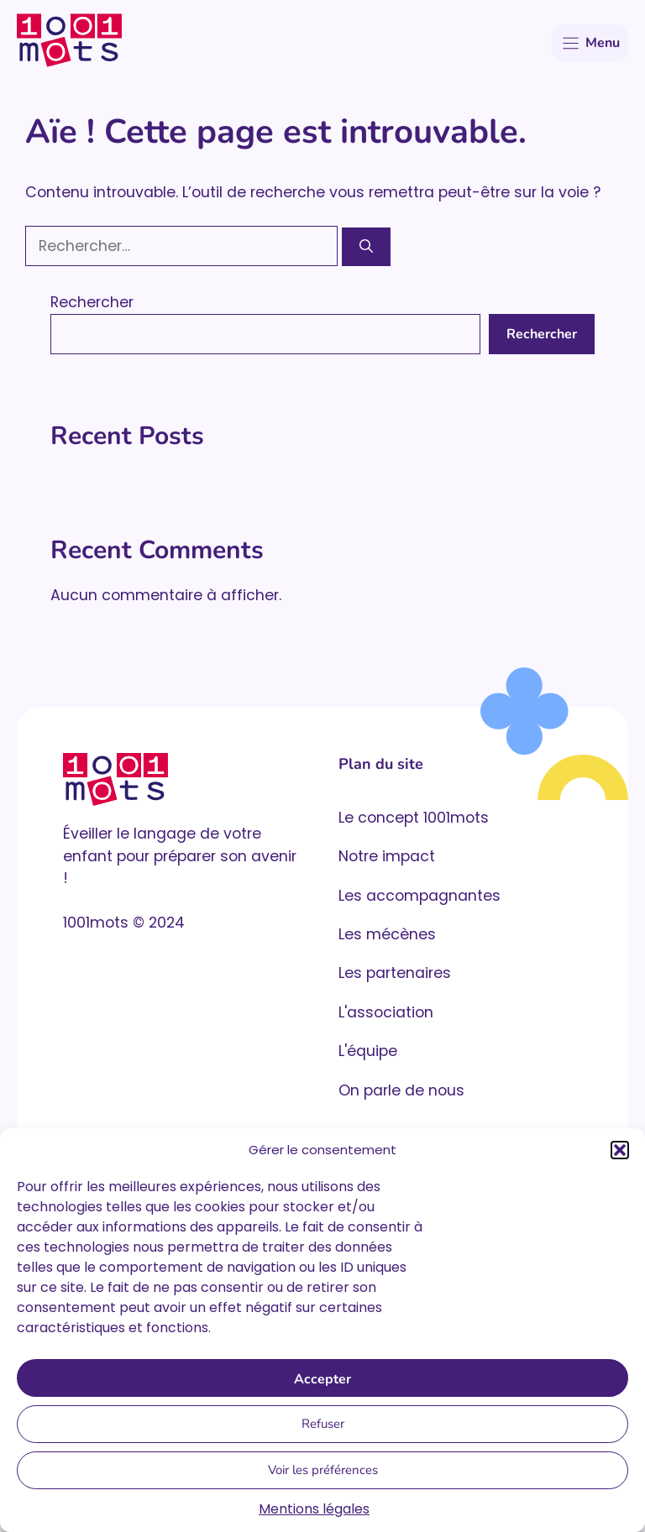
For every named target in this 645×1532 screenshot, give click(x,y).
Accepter (322, 1379)
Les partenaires (394, 973)
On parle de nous (401, 1090)
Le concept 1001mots (413, 818)
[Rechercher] (366, 246)
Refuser (323, 1423)
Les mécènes (387, 934)
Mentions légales (314, 1509)
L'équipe (367, 1051)
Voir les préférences (323, 1469)
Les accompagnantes (419, 896)
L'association (385, 1012)
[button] (619, 1150)
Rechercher (92, 302)
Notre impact (386, 856)
